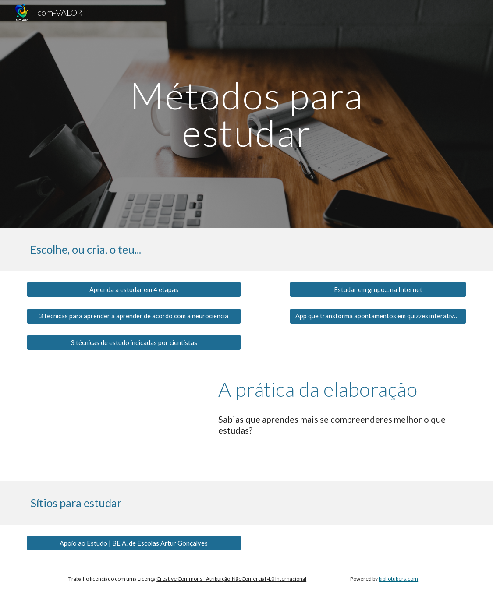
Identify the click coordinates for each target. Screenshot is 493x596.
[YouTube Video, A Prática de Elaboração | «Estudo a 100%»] (115, 420)
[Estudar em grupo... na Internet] (378, 289)
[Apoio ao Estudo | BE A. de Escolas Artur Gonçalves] (134, 543)
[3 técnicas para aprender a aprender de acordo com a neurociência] (134, 316)
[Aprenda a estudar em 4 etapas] (134, 289)
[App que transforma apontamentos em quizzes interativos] (378, 316)
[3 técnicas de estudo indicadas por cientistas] (134, 342)
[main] (246, 114)
